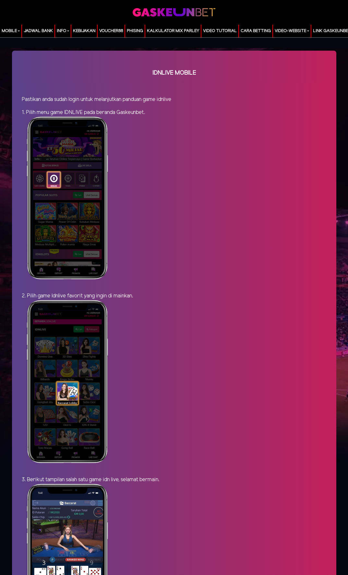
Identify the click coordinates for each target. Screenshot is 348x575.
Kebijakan (84, 31)
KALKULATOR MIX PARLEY (173, 31)
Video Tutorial (220, 31)
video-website (290, 31)
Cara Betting (256, 31)
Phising (135, 31)
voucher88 (111, 31)
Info (61, 31)
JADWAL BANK (38, 31)
